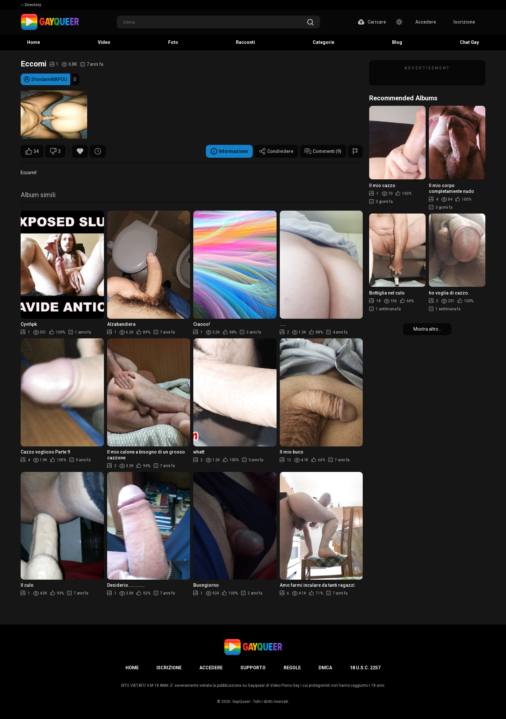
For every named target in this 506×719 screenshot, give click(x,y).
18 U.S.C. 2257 (365, 667)
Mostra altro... (427, 329)
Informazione (229, 151)
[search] (310, 22)
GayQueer (241, 701)
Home (33, 42)
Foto (173, 42)
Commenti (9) (323, 151)
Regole (292, 667)
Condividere (276, 151)
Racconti (245, 42)
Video (104, 42)
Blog (397, 42)
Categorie (323, 42)
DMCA (325, 667)
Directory (31, 5)
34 (32, 151)
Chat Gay (469, 42)
